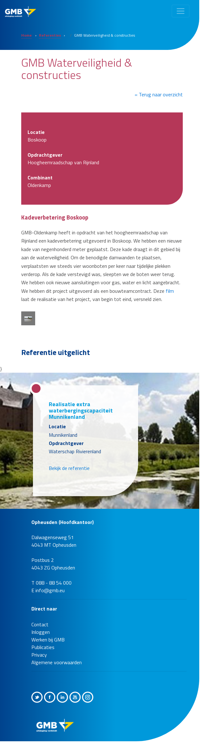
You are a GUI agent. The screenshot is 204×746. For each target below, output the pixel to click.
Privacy (39, 655)
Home (26, 35)
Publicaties (42, 647)
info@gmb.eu (50, 590)
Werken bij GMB (48, 639)
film (170, 291)
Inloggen (40, 632)
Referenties (50, 35)
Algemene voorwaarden (56, 662)
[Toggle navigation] (180, 11)
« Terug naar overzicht (159, 94)
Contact (39, 624)
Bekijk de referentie (69, 468)
